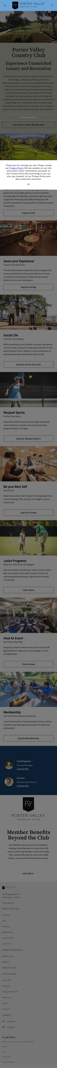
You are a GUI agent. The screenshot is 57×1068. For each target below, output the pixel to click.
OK (28, 184)
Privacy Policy (16, 168)
